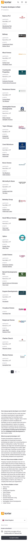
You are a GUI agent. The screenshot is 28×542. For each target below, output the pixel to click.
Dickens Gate (5, 230)
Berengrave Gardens (7, 264)
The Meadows (6, 173)
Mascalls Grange (6, 348)
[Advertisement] (14, 392)
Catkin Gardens (6, 174)
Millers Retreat (6, 118)
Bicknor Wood (6, 46)
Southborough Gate (7, 191)
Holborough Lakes (7, 211)
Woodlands (5, 301)
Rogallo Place (6, 246)
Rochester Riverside (7, 81)
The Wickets (5, 101)
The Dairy (4, 193)
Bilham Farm (5, 154)
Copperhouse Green (7, 44)
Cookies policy (8, 533)
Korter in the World (6, 528)
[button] (15, 371)
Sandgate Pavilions (7, 119)
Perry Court (5, 228)
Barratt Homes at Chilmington (10, 283)
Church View (5, 138)
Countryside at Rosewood (9, 83)
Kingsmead (5, 156)
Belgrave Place (6, 332)
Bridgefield (5, 136)
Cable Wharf (5, 330)
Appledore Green (6, 28)
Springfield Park (6, 365)
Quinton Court (5, 62)
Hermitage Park (6, 313)
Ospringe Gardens (7, 266)
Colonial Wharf (6, 99)
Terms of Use (18, 533)
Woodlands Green (7, 64)
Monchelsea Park (7, 26)
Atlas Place (5, 248)
